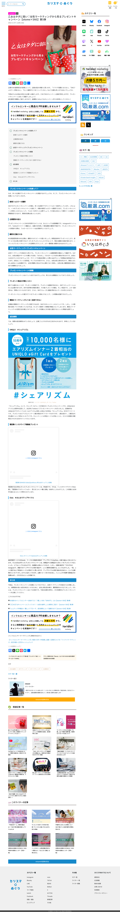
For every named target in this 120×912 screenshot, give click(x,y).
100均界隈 (94, 157)
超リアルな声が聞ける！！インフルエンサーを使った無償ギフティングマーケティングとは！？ (17, 731)
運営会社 (97, 877)
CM (99, 173)
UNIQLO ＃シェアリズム (21, 168)
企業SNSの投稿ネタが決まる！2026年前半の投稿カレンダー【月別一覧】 (65, 850)
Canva (83, 173)
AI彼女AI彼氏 (85, 161)
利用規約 (97, 890)
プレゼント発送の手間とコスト (23, 156)
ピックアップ (31, 902)
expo (97, 181)
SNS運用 (13, 669)
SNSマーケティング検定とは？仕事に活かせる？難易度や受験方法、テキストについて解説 (17, 774)
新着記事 (49, 899)
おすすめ (107, 45)
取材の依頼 (97, 883)
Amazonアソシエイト (87, 165)
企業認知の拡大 (18, 139)
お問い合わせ (98, 887)
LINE (84, 35)
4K (101, 157)
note (91, 35)
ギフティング (23, 669)
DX (91, 181)
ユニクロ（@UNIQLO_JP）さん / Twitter (45, 402)
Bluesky (91, 25)
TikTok (107, 35)
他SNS (99, 55)
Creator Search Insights (88, 177)
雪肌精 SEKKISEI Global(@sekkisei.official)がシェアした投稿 (33, 482)
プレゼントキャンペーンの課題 (23, 152)
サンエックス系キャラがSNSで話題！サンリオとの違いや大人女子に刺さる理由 (41, 827)
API (99, 165)
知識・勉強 (107, 55)
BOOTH (105, 169)
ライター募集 (76, 883)
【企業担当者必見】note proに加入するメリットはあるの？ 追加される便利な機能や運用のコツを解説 (66, 774)
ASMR (106, 165)
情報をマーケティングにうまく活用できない (27, 160)
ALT (94, 161)
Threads (99, 35)
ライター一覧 (76, 880)
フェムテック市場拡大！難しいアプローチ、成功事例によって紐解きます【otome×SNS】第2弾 (40, 609)
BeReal (84, 25)
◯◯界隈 (84, 157)
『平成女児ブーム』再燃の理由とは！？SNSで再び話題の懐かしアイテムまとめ (17, 827)
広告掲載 (97, 880)
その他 (84, 55)
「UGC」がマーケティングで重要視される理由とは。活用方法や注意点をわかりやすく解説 (41, 753)
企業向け (46, 669)
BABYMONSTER (86, 169)
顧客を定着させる (19, 143)
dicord (101, 177)
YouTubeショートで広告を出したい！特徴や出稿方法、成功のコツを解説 (17, 753)
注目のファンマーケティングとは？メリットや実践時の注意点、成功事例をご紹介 (41, 731)
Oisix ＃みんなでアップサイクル (24, 177)
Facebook (99, 25)
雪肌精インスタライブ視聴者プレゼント (26, 173)
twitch (84, 45)
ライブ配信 (91, 55)
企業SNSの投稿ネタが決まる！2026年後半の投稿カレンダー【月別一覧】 (17, 850)
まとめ (15, 181)
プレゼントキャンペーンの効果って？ (25, 131)
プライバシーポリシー (100, 893)
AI (107, 157)
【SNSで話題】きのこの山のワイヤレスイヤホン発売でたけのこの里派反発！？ (17, 795)
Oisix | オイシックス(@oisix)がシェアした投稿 (33, 556)
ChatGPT (92, 173)
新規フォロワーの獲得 (20, 135)
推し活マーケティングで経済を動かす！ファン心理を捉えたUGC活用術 (41, 773)
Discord (83, 181)
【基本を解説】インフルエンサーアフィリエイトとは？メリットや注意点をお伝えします (66, 753)
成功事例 (16, 164)
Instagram (107, 25)
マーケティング (35, 669)
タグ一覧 (74, 877)
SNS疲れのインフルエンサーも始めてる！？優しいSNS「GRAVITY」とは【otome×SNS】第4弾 (40, 600)
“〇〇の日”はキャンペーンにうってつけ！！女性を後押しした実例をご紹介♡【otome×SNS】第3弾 (41, 604)
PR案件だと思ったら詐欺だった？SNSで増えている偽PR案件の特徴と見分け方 (65, 827)
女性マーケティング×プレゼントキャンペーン (28, 147)
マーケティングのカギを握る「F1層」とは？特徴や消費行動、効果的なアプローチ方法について (66, 731)
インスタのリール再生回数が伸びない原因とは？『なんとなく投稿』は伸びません (41, 850)
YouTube (99, 45)
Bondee (97, 169)
